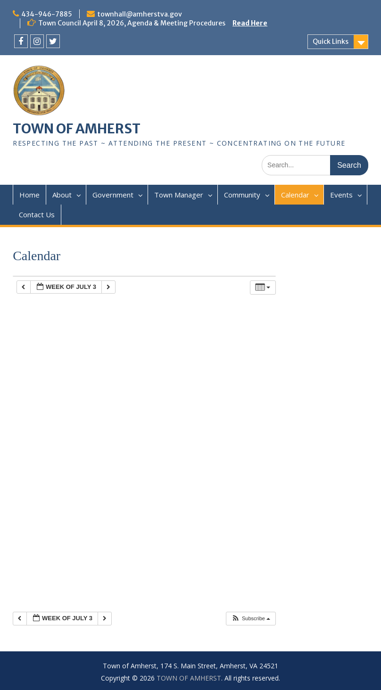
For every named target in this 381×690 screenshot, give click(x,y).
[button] (250, 618)
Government (112, 194)
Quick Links (330, 41)
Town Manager (178, 194)
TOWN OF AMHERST (77, 128)
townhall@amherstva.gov (139, 14)
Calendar (295, 194)
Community (242, 194)
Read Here (249, 23)
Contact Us (37, 214)
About (62, 194)
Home (29, 194)
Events (341, 194)
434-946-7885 (46, 14)
